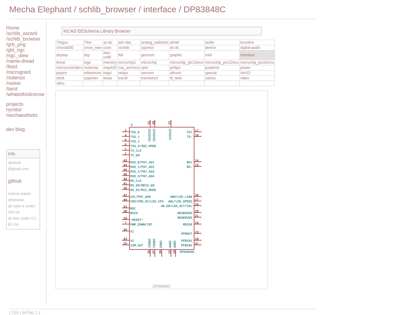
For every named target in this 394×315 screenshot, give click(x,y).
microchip (149, 62)
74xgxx (62, 42)
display (62, 55)
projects (14, 104)
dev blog (15, 129)
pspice (61, 73)
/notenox (15, 77)
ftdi (120, 55)
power (245, 68)
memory (110, 62)
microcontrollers (69, 68)
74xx (88, 42)
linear (60, 62)
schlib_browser (107, 9)
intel (208, 55)
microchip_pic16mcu (257, 62)
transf (122, 78)
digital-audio (250, 48)
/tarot (11, 88)
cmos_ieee (93, 48)
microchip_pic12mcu (222, 62)
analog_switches (154, 42)
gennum (147, 55)
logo (87, 62)
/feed (11, 66)
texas (107, 78)
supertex (91, 78)
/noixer (13, 83)
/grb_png (16, 44)
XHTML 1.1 (31, 313)
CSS (15, 313)
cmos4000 (64, 48)
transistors (149, 78)
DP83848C (205, 9)
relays (123, 73)
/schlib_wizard (21, 33)
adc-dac (124, 42)
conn (107, 48)
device (210, 48)
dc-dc (174, 48)
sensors (147, 73)
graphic (176, 55)
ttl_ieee (176, 78)
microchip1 (127, 62)
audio (209, 42)
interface (159, 9)
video (244, 78)
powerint (212, 68)
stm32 (245, 73)
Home (12, 27)
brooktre (247, 42)
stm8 (60, 78)
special (211, 73)
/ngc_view (17, 55)
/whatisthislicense (25, 94)
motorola (91, 68)
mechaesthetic (22, 115)
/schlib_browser (23, 39)
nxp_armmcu (128, 68)
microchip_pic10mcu (186, 62)
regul (107, 73)
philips (175, 68)
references (93, 73)
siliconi (175, 73)
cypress (147, 48)
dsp (87, 55)
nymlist (14, 109)
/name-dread (20, 61)
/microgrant (18, 72)
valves (210, 78)
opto (144, 68)
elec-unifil (107, 55)
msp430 (110, 68)
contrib (123, 48)
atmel (174, 42)
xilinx (60, 83)
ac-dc (107, 42)
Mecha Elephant (40, 9)
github (15, 181)
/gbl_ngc (15, 50)
